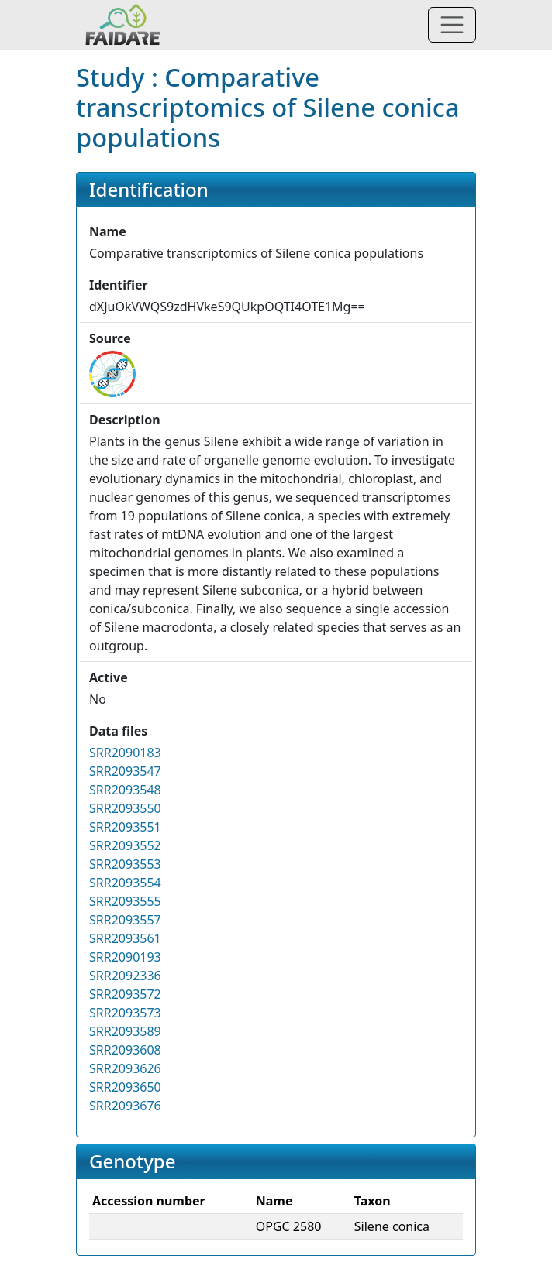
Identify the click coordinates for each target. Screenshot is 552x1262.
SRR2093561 (125, 938)
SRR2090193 (125, 956)
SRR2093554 (125, 882)
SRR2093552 (125, 845)
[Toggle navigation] (452, 25)
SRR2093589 (125, 1031)
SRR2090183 (125, 752)
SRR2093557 (125, 919)
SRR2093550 (125, 808)
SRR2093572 (125, 994)
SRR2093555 (125, 901)
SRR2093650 (125, 1087)
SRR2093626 (125, 1068)
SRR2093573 (125, 1012)
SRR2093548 (125, 789)
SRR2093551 (125, 826)
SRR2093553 (125, 864)
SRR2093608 (125, 1049)
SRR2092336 (125, 975)
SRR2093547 (125, 771)
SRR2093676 (125, 1105)
